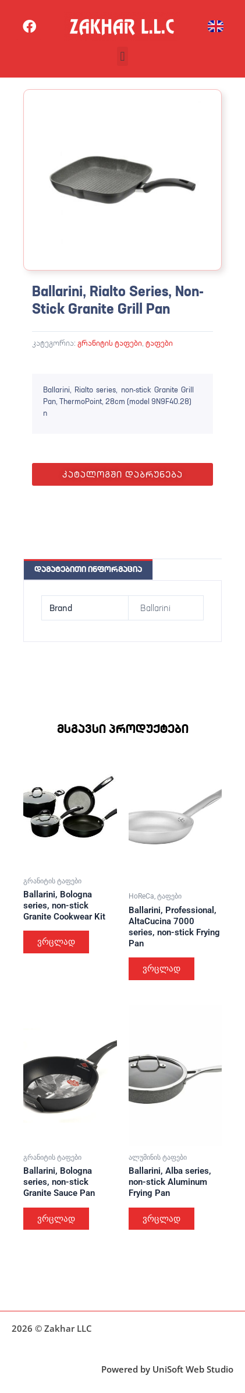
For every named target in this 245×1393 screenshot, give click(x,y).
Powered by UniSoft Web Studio (167, 1369)
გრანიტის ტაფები (109, 343)
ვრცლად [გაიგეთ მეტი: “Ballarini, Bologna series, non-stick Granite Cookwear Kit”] (56, 941)
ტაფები (159, 343)
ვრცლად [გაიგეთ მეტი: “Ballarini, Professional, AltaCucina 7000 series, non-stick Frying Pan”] (161, 968)
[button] (122, 56)
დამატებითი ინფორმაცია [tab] (88, 569)
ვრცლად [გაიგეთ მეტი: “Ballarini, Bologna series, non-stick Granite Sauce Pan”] (56, 1218)
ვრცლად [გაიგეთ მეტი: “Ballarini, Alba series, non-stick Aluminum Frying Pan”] (161, 1218)
